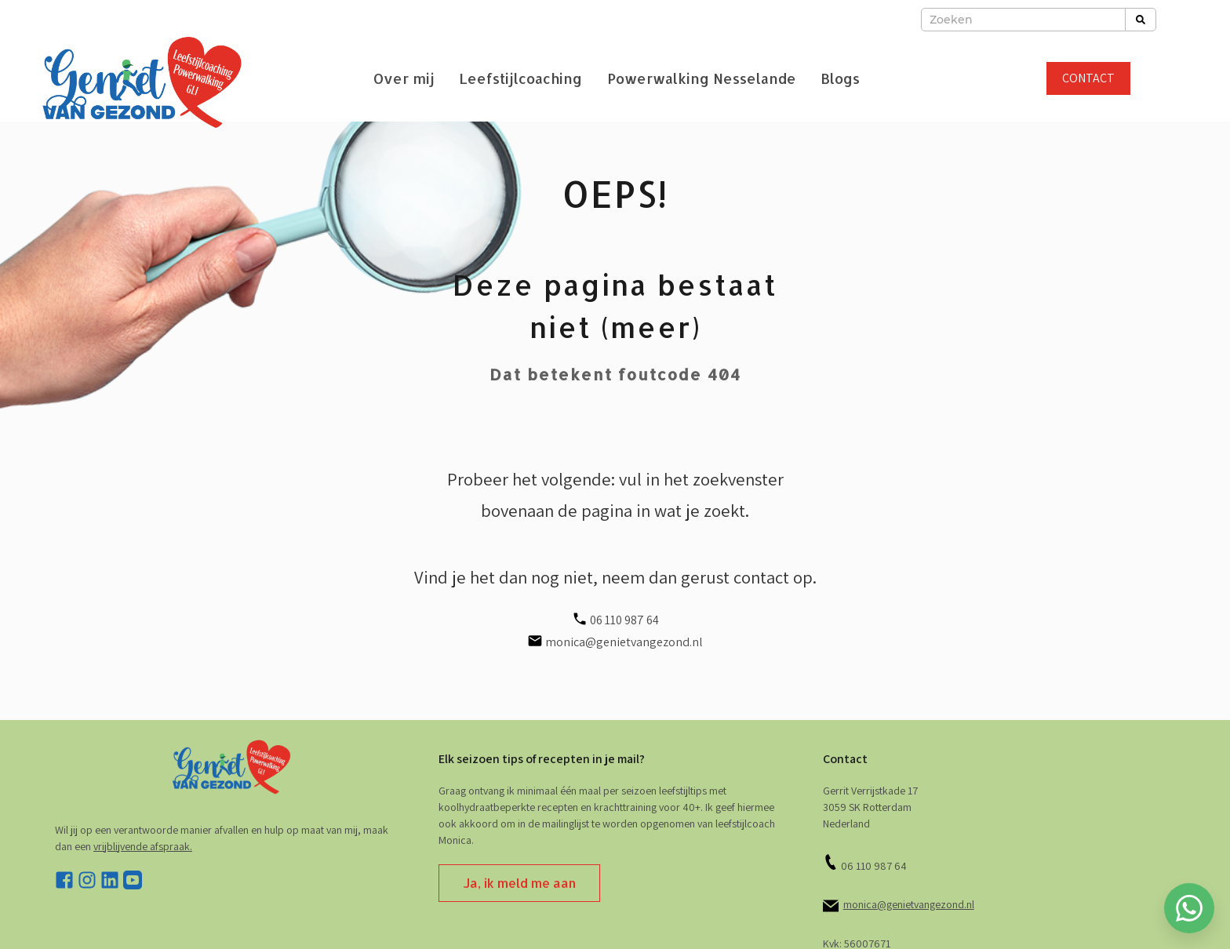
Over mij (404, 78)
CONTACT (1088, 78)
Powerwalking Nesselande (701, 78)
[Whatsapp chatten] (1189, 908)
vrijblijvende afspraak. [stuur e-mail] (142, 846)
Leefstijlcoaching (520, 78)
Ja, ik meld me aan (519, 882)
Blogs (840, 78)
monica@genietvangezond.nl (908, 904)
